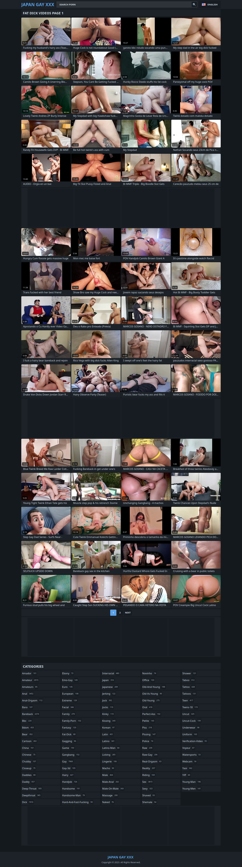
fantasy (69, 727)
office (148, 680)
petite (148, 720)
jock (107, 700)
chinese (29, 754)
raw (147, 748)
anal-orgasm (32, 700)
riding (149, 775)
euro (67, 687)
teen (188, 700)
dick (28, 802)
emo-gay (70, 680)
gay (67, 761)
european (70, 693)
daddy (28, 781)
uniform (190, 734)
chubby (29, 761)
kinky (108, 714)
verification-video (194, 741)
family (68, 714)
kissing (109, 720)
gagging (69, 741)
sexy (147, 788)
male (108, 775)
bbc (27, 720)
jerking (109, 693)
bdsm (28, 727)
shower (189, 673)
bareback (31, 714)
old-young (151, 700)
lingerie (109, 761)
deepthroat (31, 795)
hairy (68, 775)
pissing (149, 734)
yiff (186, 775)
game (68, 748)
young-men (191, 788)
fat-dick (69, 734)
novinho (149, 673)
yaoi (187, 768)
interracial (111, 673)
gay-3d (69, 768)
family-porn (72, 720)
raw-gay (150, 754)
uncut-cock (191, 720)
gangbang (71, 754)
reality (149, 768)
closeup (29, 768)
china (28, 748)
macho (108, 768)
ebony (68, 673)
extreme (70, 700)
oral (147, 707)
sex (147, 781)
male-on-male (113, 788)
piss (147, 727)
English (213, 4)
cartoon (29, 741)
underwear (191, 727)
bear (27, 734)
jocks (108, 707)
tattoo (188, 687)
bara (27, 707)
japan (108, 680)
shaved (149, 795)
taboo (188, 680)
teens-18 (190, 707)
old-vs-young (152, 693)
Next (128, 612)
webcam (189, 761)
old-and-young (154, 687)
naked (108, 802)
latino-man (111, 748)
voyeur (188, 748)
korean (108, 727)
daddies (29, 775)
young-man (191, 781)
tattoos (189, 693)
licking (109, 754)
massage (110, 795)
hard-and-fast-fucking (77, 802)
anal (28, 693)
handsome (71, 788)
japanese (110, 687)
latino (108, 741)
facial (68, 707)
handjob (70, 781)
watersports (191, 754)
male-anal (111, 781)
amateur (30, 680)
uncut (188, 714)
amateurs (30, 687)
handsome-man (74, 795)
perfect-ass (151, 714)
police (148, 741)
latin (108, 734)
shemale (149, 802)
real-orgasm (152, 761)
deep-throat (32, 788)
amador (29, 673)
